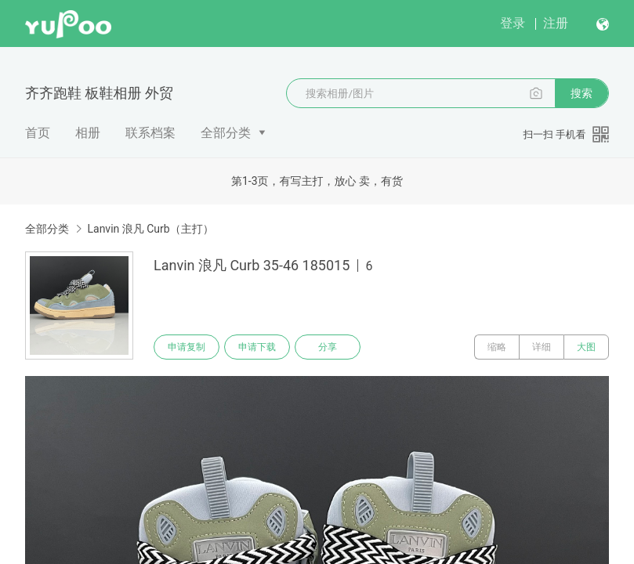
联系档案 (150, 132)
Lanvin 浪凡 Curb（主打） (150, 228)
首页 (37, 132)
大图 (586, 347)
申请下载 (257, 347)
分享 (327, 347)
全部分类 (226, 132)
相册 (87, 132)
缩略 (496, 347)
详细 (541, 347)
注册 (555, 23)
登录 (512, 23)
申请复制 (186, 347)
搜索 (581, 93)
